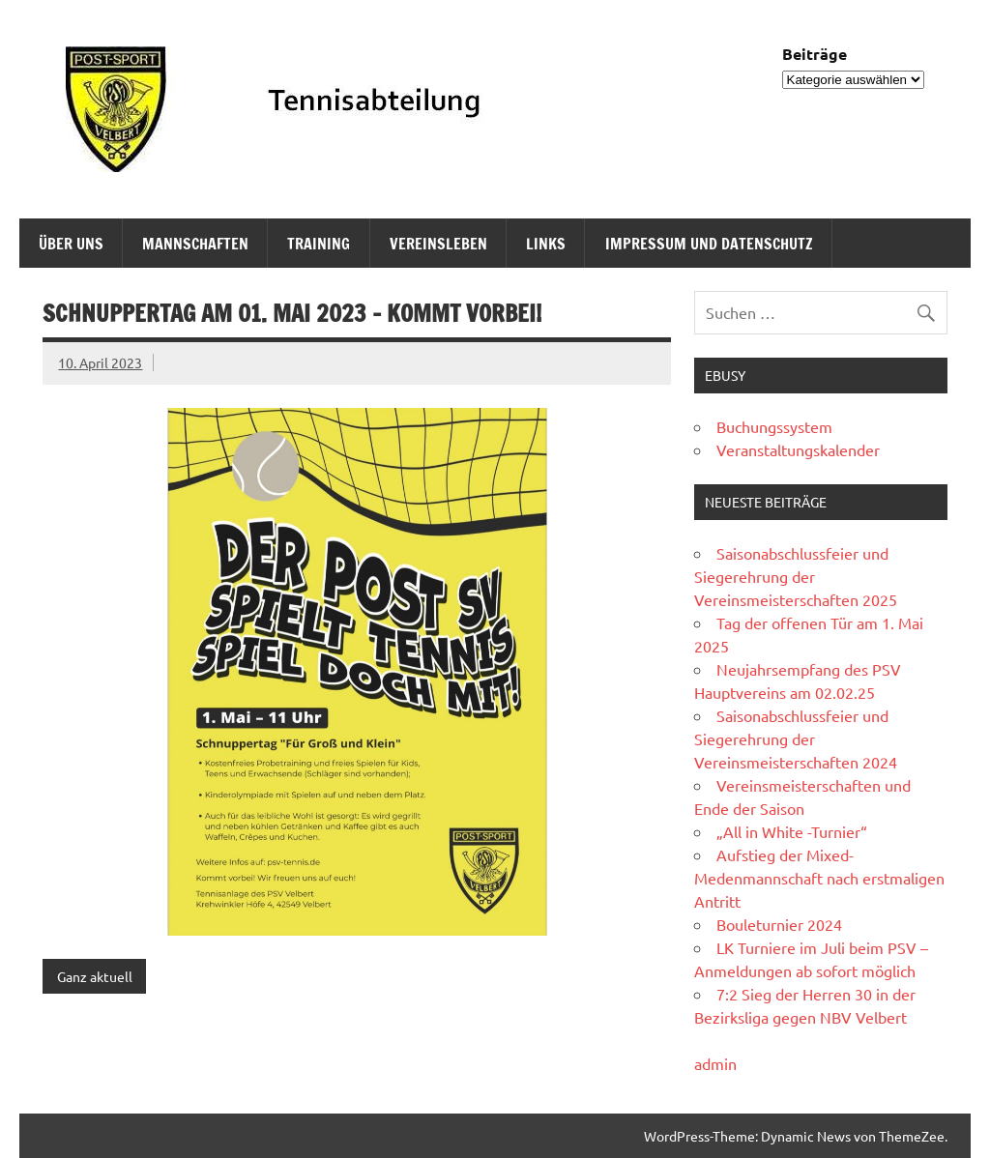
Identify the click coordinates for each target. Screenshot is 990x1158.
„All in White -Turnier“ (791, 831)
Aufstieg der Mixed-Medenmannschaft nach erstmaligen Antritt (819, 878)
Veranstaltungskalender (798, 449)
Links (546, 243)
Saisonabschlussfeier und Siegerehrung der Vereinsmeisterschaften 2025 (795, 576)
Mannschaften (195, 243)
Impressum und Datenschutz (709, 243)
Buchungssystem (774, 426)
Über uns (71, 243)
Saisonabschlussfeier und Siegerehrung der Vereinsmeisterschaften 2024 (795, 738)
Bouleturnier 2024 (779, 924)
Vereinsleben (438, 243)
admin (715, 1063)
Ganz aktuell (94, 976)
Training (318, 243)
